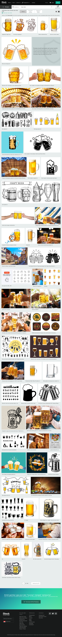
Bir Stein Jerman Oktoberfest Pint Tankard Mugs (48, 403)
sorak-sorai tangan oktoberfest (8, 225)
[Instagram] (55, 613)
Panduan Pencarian (23, 620)
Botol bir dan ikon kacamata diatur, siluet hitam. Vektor (13, 403)
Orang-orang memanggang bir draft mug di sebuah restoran (14, 380)
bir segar (26, 520)
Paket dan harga (22, 616)
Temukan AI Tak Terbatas (31, 602)
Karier (30, 619)
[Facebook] (50, 613)
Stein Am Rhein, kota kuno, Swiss (8, 266)
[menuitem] (9, 3)
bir (2, 559)
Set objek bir (4, 128)
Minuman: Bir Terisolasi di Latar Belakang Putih (11, 85)
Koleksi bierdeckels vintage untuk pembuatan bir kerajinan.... (44, 332)
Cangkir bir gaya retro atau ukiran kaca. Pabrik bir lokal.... (13, 430)
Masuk (58, 2)
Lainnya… (34, 2)
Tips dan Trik (22, 619)
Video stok (21, 623)
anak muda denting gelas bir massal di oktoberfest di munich (39, 430)
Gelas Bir (28, 244)
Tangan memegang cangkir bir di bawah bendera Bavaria (13, 178)
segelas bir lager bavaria (7, 34)
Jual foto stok (32, 621)
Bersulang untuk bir (6, 495)
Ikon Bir (45, 286)
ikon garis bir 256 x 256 (6, 285)
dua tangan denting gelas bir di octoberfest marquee (42, 108)
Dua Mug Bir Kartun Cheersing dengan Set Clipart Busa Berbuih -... (42, 266)
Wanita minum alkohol (31, 449)
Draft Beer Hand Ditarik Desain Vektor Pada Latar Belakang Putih (15, 577)
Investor (30, 617)
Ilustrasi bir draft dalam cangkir (31, 539)
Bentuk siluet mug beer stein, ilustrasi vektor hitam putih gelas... (34, 403)
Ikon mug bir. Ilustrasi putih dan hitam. (49, 178)
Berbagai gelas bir (37, 128)
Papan (52, 2)
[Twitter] (53, 613)
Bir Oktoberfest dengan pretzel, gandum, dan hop (41, 495)
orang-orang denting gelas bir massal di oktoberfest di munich (48, 225)
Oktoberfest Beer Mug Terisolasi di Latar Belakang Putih (36, 380)
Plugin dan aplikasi (23, 626)
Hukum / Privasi (22, 628)
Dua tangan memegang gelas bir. (8, 474)
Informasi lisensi (22, 627)
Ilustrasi (18, 2)
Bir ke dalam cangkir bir (33, 178)
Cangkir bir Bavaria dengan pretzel (9, 244)
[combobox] (16, 7)
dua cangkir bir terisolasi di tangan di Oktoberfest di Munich (42, 85)
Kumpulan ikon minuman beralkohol (9, 449)
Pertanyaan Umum (42, 616)
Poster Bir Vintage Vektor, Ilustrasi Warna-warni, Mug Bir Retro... (40, 474)
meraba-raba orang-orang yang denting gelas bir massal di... (14, 332)
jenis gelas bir (5, 204)
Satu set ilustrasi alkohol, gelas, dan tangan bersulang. (13, 359)
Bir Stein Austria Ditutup (38, 559)
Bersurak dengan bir (6, 63)
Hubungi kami (41, 615)
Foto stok (21, 622)
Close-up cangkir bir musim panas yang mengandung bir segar (14, 539)
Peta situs (41, 617)
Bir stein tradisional (17, 34)
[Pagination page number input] (23, 583)
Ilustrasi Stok (22, 624)
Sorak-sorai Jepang (6, 309)
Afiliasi (30, 620)
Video (9, 2)
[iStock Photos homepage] (4, 2)
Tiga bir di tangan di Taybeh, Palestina (40, 286)
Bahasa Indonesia (8, 618)
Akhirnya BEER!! (35, 309)
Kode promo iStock (23, 617)
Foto (13, 2)
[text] (35, 7)
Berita (30, 616)
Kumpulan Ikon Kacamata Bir (8, 520)
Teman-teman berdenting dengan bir (45, 244)
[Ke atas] (61, 586)
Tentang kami (32, 615)
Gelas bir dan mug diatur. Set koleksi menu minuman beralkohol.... (44, 359)
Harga (46, 2)
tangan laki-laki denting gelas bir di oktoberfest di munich (13, 108)
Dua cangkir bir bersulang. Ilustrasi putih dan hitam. (35, 153)
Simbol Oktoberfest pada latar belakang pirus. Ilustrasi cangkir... (15, 154)
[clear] (51, 7)
